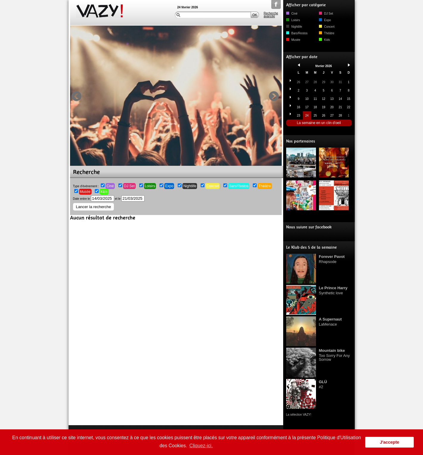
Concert (212, 186)
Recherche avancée (271, 15)
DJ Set (129, 186)
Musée (85, 192)
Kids (103, 192)
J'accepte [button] (389, 442)
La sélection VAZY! (298, 414)
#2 (323, 384)
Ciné (110, 186)
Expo (169, 186)
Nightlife (189, 186)
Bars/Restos (238, 186)
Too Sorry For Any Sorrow (334, 355)
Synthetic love (333, 290)
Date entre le (93, 198)
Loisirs (150, 186)
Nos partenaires (300, 141)
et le (130, 198)
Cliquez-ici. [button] (201, 445)
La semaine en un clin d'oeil (319, 123)
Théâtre (264, 186)
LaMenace (330, 321)
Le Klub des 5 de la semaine (311, 247)
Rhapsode (332, 259)
